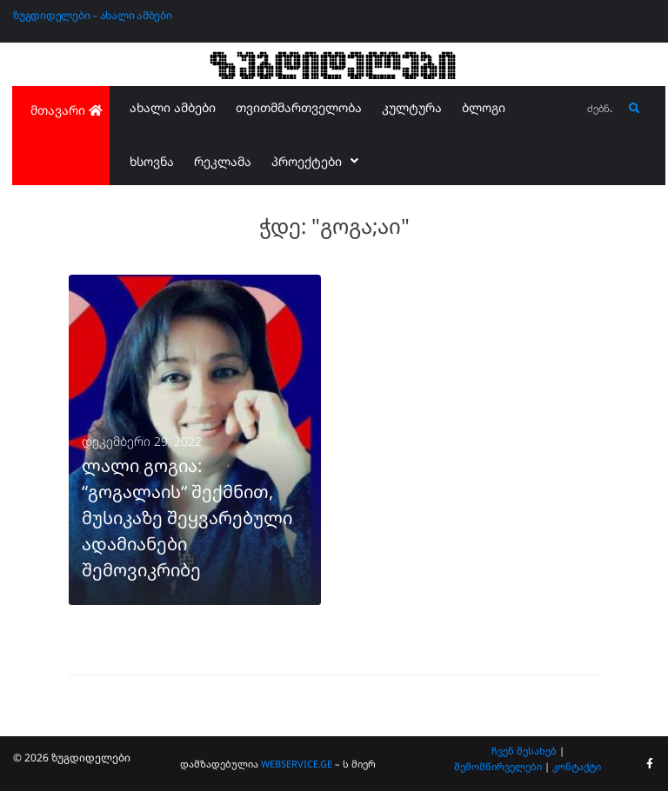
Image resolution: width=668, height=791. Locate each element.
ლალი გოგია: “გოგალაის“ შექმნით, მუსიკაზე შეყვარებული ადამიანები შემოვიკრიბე (187, 518)
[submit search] (634, 108)
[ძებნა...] (600, 109)
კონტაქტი (576, 766)
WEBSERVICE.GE (296, 763)
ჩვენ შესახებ (524, 750)
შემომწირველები (498, 766)
